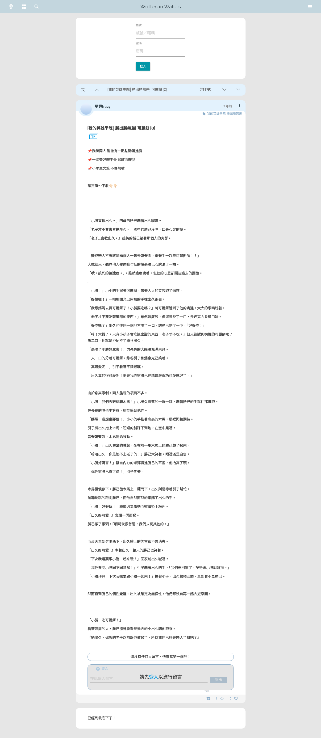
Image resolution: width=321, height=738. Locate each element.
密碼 (139, 43)
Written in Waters (160, 6)
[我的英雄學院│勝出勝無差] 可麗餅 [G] (121, 128)
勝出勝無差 (234, 113)
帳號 (139, 25)
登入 (143, 66)
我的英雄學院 (216, 113)
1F (91, 137)
